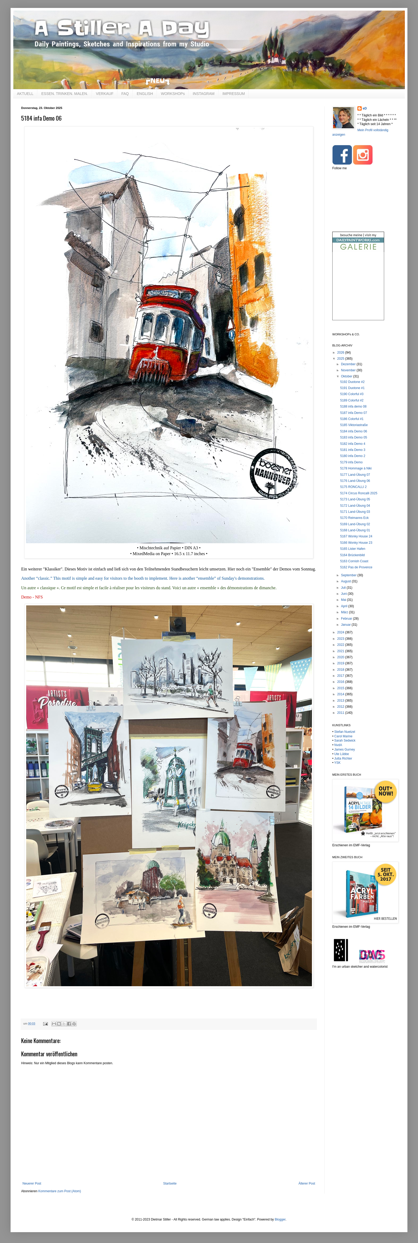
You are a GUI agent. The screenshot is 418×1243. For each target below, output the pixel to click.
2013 (341, 700)
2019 (341, 663)
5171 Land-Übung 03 (355, 512)
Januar (346, 625)
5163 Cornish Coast (354, 561)
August (346, 581)
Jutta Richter (343, 758)
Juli (344, 587)
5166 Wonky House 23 (356, 543)
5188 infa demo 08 (353, 406)
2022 (341, 645)
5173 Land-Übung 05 (355, 499)
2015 (341, 688)
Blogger (280, 1219)
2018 (341, 669)
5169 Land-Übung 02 (355, 524)
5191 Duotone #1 (352, 388)
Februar (347, 618)
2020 (341, 657)
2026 (341, 352)
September (349, 575)
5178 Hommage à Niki (356, 468)
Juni (344, 594)
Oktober (347, 376)
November (349, 370)
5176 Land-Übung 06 (355, 481)
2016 (341, 682)
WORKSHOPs (173, 94)
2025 (341, 358)
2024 (341, 632)
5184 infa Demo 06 (353, 431)
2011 (341, 713)
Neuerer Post (31, 1183)
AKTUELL (25, 94)
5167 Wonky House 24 (356, 536)
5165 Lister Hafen (352, 549)
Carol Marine (343, 736)
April (344, 606)
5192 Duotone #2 (352, 382)
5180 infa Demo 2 (352, 456)
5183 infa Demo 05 (353, 437)
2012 (341, 707)
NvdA (338, 745)
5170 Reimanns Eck (354, 518)
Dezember (349, 364)
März (345, 612)
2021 (341, 651)
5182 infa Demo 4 (352, 444)
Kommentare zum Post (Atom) (59, 1191)
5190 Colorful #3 (352, 394)
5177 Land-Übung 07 (355, 475)
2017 (341, 676)
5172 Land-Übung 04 (355, 506)
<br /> (358, 291)
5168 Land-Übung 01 (355, 530)
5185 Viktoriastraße (354, 425)
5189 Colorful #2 (352, 400)
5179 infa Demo (351, 462)
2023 (341, 639)
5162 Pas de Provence (356, 567)
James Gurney (344, 749)
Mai (344, 600)
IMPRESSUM (233, 94)
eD (365, 108)
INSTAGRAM (203, 94)
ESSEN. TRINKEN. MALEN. (64, 94)
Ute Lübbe (341, 754)
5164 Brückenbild (352, 555)
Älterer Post (306, 1183)
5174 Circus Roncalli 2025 (358, 493)
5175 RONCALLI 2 (353, 487)
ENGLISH (145, 94)
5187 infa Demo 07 (353, 413)
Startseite (170, 1183)
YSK (337, 763)
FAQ (125, 94)
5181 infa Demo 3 (352, 450)
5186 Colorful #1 (352, 419)
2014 (341, 694)
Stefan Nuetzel (344, 732)
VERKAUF (104, 94)
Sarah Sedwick (345, 740)
